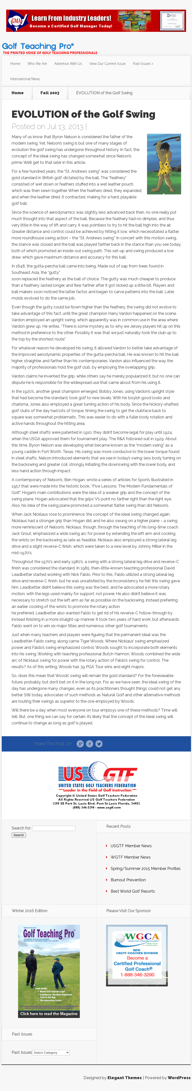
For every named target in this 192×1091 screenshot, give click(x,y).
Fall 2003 (50, 93)
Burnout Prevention (128, 880)
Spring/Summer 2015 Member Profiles (146, 868)
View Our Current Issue (107, 63)
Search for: (21, 828)
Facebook (89, 744)
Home (15, 63)
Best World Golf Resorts (133, 891)
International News (25, 78)
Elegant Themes (124, 1077)
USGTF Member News (131, 846)
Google (80, 744)
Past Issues (142, 63)
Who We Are (37, 63)
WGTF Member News (131, 857)
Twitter (99, 744)
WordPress (179, 1077)
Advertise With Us (68, 63)
